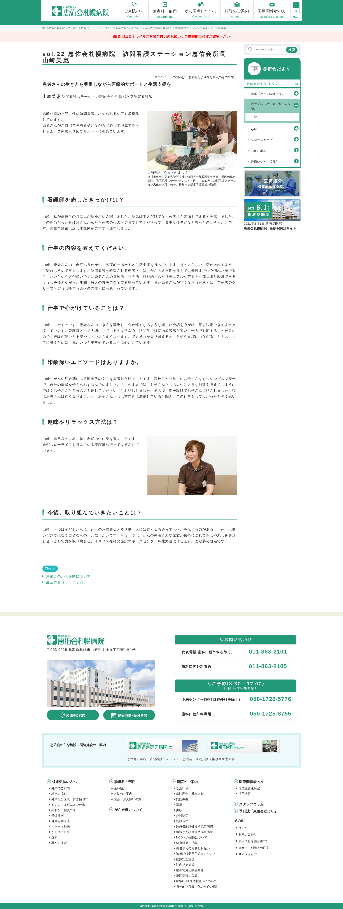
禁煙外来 (57, 815)
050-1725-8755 (270, 713)
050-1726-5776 (270, 699)
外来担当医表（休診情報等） (71, 799)
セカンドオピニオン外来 (68, 804)
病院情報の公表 (187, 875)
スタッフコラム (251, 804)
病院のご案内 (187, 782)
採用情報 (244, 793)
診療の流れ (59, 793)
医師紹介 (120, 788)
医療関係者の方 (251, 782)
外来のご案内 (60, 788)
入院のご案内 (123, 793)
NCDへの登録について (191, 837)
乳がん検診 (59, 843)
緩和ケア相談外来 (63, 810)
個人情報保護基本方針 (253, 841)
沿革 (179, 804)
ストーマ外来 (60, 826)
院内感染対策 (185, 864)
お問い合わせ (247, 834)
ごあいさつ (183, 788)
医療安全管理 (185, 859)
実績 (179, 810)
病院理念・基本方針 (190, 793)
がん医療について (128, 810)
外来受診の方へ (64, 782)
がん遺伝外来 (60, 832)
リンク (243, 828)
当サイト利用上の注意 (253, 848)
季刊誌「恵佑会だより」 (258, 811)
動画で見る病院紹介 (190, 870)
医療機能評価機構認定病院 (194, 826)
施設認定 (182, 815)
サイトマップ (247, 854)
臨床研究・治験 (187, 843)
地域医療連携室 (249, 788)
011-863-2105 (268, 666)
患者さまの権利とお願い (193, 848)
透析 (54, 837)
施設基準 (182, 821)
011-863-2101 (268, 651)
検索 (291, 50)
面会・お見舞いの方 (127, 799)
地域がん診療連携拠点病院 (194, 832)
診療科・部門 (124, 782)
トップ (283, 84)
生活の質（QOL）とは (65, 582)
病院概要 (182, 799)
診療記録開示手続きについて (196, 854)
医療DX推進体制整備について (196, 881)
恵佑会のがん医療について (68, 576)
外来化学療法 (60, 821)
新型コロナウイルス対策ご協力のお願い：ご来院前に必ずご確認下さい (174, 36)
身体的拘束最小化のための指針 (197, 886)
